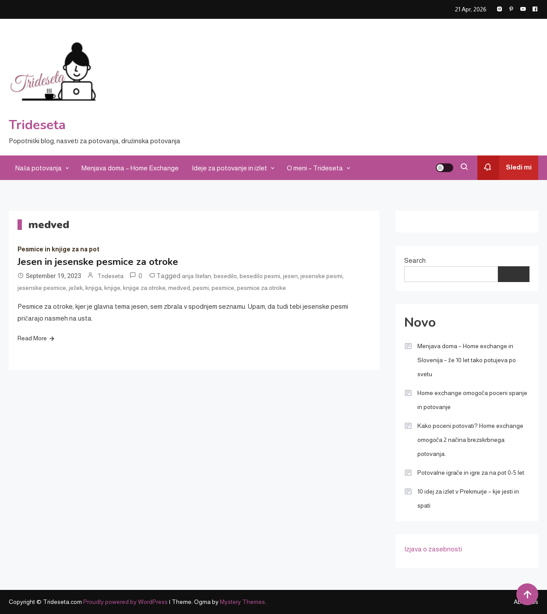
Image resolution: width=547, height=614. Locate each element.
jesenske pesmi (321, 275)
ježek (76, 287)
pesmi (201, 287)
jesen (290, 275)
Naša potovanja (38, 168)
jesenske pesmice (42, 287)
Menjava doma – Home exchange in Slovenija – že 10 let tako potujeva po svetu (466, 360)
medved (179, 287)
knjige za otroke (144, 287)
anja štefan (196, 275)
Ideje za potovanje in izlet (229, 168)
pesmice (223, 287)
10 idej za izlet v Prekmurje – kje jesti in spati (468, 498)
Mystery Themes (242, 601)
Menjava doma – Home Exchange (130, 168)
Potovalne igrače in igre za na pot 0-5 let (470, 472)
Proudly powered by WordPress (126, 601)
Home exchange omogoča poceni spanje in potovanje (472, 399)
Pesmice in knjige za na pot (58, 249)
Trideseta (37, 125)
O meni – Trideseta (315, 168)
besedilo (225, 275)
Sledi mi (504, 167)
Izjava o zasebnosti (433, 549)
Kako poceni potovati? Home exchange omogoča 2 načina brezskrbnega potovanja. (470, 439)
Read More (32, 338)
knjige (112, 287)
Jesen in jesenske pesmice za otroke (98, 261)
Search (415, 260)
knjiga (93, 287)
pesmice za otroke (261, 287)
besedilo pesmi (260, 275)
